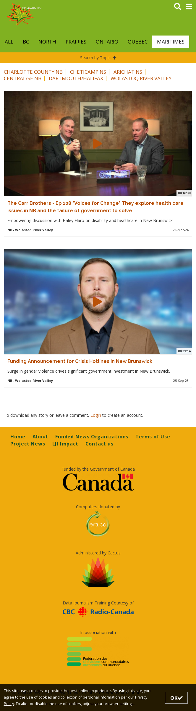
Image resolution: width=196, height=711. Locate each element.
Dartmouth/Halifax (76, 78)
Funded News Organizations (91, 436)
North (47, 41)
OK (176, 697)
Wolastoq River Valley (141, 78)
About (40, 436)
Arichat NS (128, 71)
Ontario (107, 41)
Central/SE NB (22, 78)
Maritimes (170, 41)
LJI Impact (65, 443)
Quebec (138, 41)
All (9, 41)
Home (17, 436)
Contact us (99, 443)
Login (96, 415)
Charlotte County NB (33, 71)
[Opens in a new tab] (98, 481)
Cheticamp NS (88, 71)
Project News (27, 443)
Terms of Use (152, 436)
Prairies (76, 41)
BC (26, 41)
